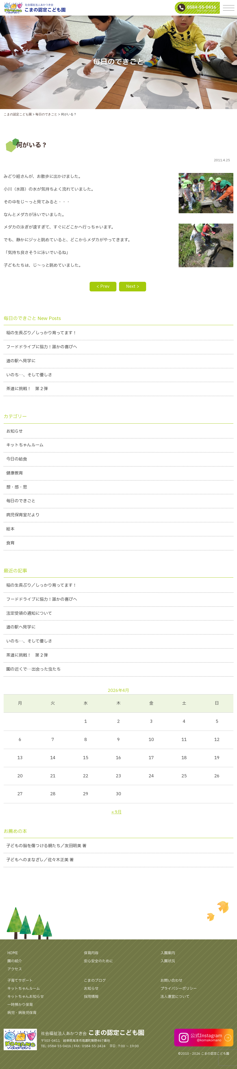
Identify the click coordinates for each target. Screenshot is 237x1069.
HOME (12, 953)
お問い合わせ (171, 980)
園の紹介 (14, 961)
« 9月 (116, 812)
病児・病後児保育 (21, 1012)
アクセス (14, 969)
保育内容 (91, 953)
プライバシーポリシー (178, 988)
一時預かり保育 (20, 1004)
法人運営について (175, 996)
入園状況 (167, 961)
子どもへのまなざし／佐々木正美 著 (40, 860)
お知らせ (91, 988)
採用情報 (91, 996)
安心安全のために (98, 961)
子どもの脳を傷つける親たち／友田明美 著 (46, 846)
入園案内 (167, 953)
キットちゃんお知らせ (25, 996)
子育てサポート (20, 980)
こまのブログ (95, 980)
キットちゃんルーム (23, 988)
